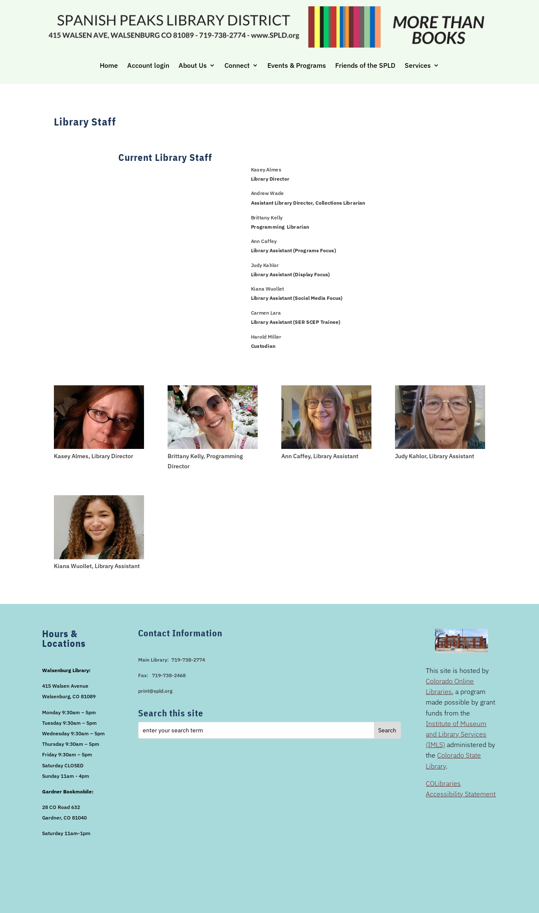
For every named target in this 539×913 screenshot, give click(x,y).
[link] (99, 447)
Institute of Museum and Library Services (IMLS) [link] (456, 734)
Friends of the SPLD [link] (365, 65)
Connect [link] (237, 65)
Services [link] (418, 65)
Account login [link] (148, 65)
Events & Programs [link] (296, 65)
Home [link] (109, 65)
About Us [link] (193, 65)
